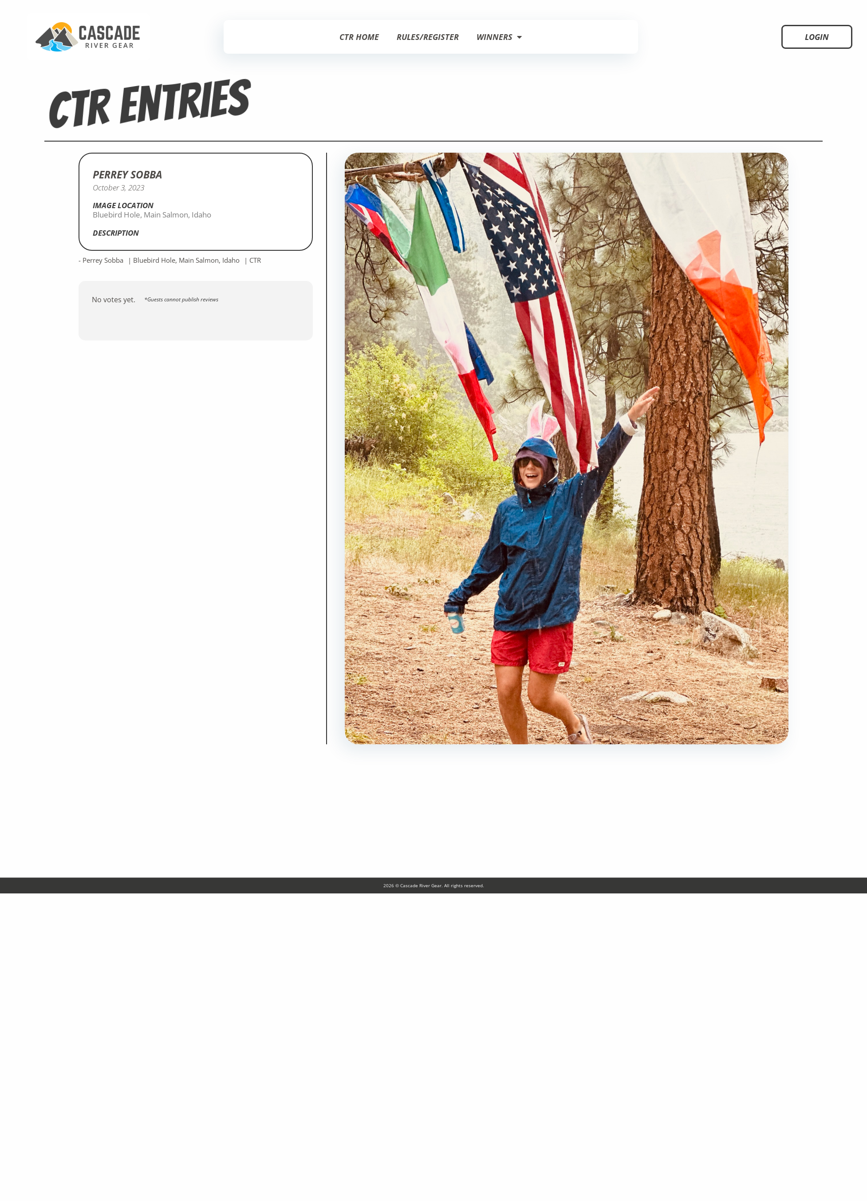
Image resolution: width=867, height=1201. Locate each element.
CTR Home (359, 37)
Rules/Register (428, 37)
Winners (499, 36)
